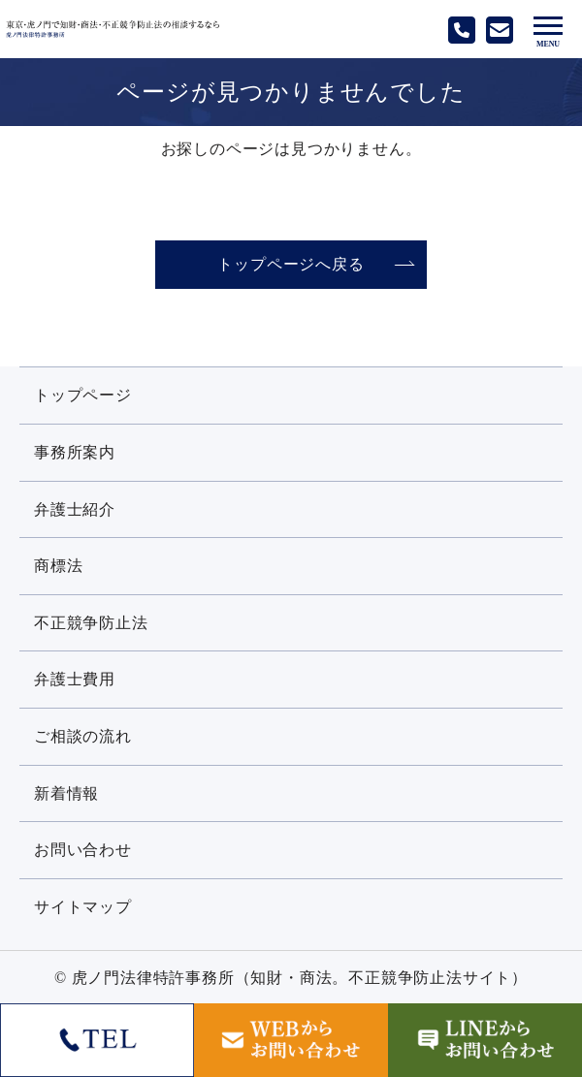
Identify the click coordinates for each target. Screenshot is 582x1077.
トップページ (83, 395)
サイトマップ (83, 907)
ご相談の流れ (83, 736)
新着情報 (66, 793)
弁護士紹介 (74, 509)
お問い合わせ (83, 849)
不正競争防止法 (91, 623)
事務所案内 (74, 452)
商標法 (58, 565)
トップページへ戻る (290, 264)
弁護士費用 (74, 679)
